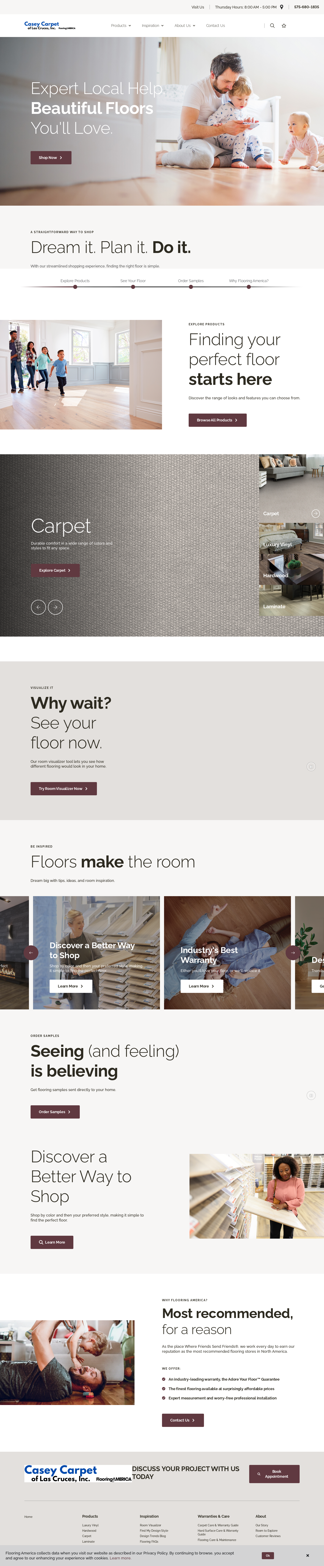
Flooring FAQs (149, 1541)
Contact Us (215, 25)
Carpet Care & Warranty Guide (218, 1525)
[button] (272, 25)
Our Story (262, 1525)
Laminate (88, 1541)
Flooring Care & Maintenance (217, 1540)
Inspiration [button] (153, 25)
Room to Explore (267, 1530)
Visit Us (198, 7)
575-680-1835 (306, 7)
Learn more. (120, 1558)
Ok (268, 1555)
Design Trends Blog (153, 1536)
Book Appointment (272, 1474)
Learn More (71, 986)
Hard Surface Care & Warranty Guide (218, 1532)
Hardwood (89, 1530)
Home (28, 1516)
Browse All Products (218, 420)
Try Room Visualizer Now (64, 788)
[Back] (31, 952)
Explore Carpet (55, 570)
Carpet (86, 1536)
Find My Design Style (154, 1530)
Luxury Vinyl (90, 1525)
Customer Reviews (268, 1536)
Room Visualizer (150, 1525)
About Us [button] (185, 25)
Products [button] (121, 25)
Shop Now (51, 157)
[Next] (293, 952)
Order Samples (55, 1112)
